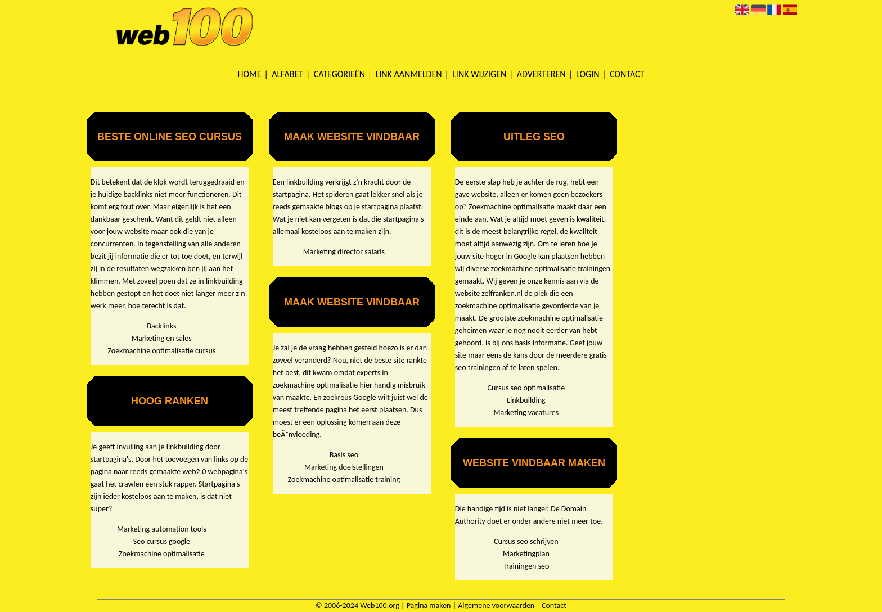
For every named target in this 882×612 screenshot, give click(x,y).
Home (250, 74)
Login (587, 74)
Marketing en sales (162, 338)
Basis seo (344, 455)
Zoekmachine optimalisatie (162, 554)
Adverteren (541, 74)
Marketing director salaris (344, 251)
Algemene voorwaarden (496, 605)
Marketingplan (526, 554)
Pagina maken (429, 605)
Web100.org (379, 605)
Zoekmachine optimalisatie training (344, 479)
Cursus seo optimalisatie (526, 388)
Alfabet (287, 74)
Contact (627, 74)
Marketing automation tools (161, 529)
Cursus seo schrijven (526, 541)
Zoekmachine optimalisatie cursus (161, 351)
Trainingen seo (526, 566)
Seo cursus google (161, 541)
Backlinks (161, 326)
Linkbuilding (526, 400)
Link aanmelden (409, 74)
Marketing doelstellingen (344, 467)
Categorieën (339, 74)
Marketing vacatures (526, 412)
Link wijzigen (479, 74)
